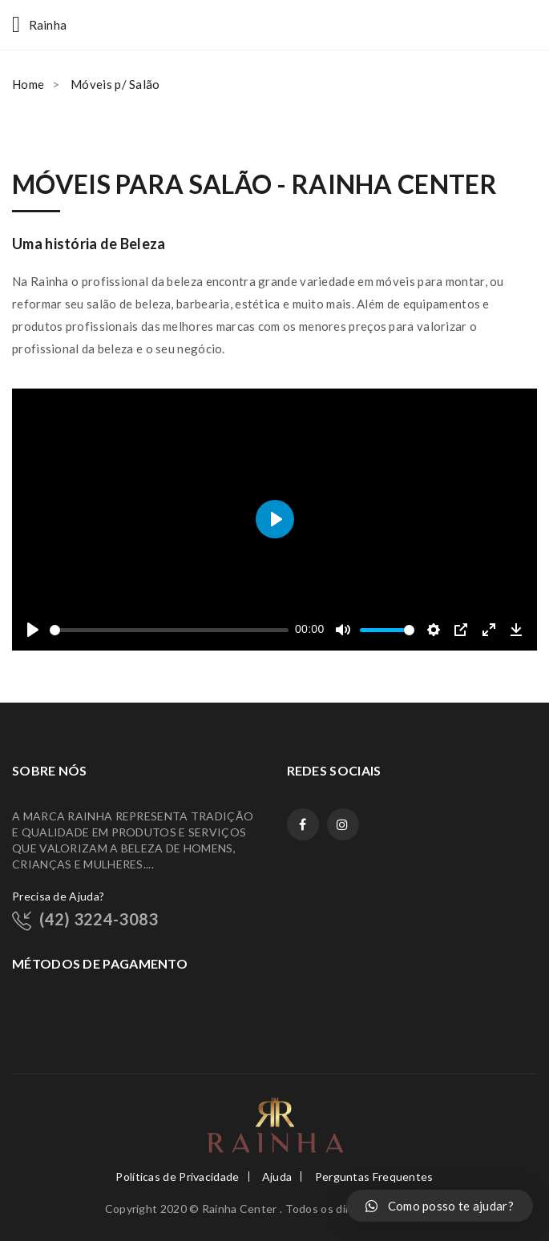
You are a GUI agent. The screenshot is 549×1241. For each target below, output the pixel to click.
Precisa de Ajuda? (58, 896)
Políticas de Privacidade (177, 1176)
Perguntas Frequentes (374, 1176)
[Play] (33, 630)
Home (28, 84)
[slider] (169, 630)
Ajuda (277, 1176)
